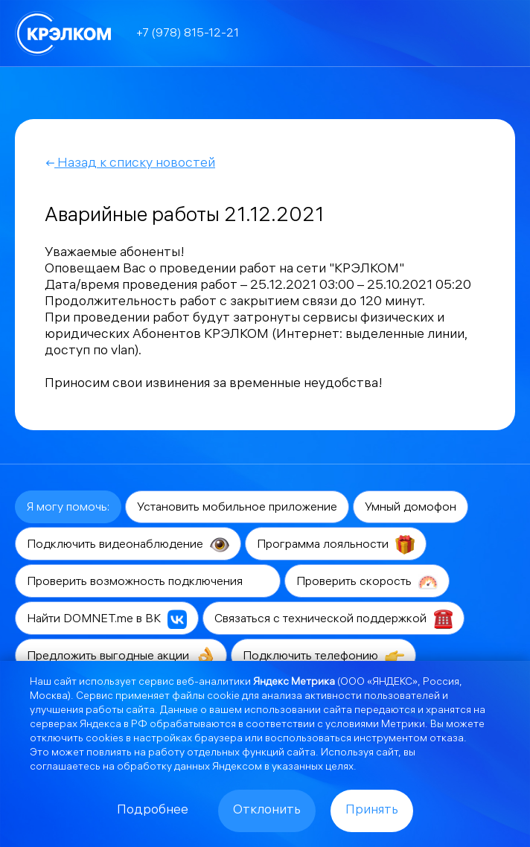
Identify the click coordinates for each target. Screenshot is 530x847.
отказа (447, 739)
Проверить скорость (367, 582)
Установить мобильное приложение (237, 508)
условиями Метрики (375, 725)
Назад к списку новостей (130, 164)
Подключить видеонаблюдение (128, 544)
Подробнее (152, 811)
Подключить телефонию (323, 656)
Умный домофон (410, 508)
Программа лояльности (336, 544)
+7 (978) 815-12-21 (187, 34)
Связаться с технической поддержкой (333, 619)
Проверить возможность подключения (148, 582)
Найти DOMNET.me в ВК (107, 619)
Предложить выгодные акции (121, 656)
